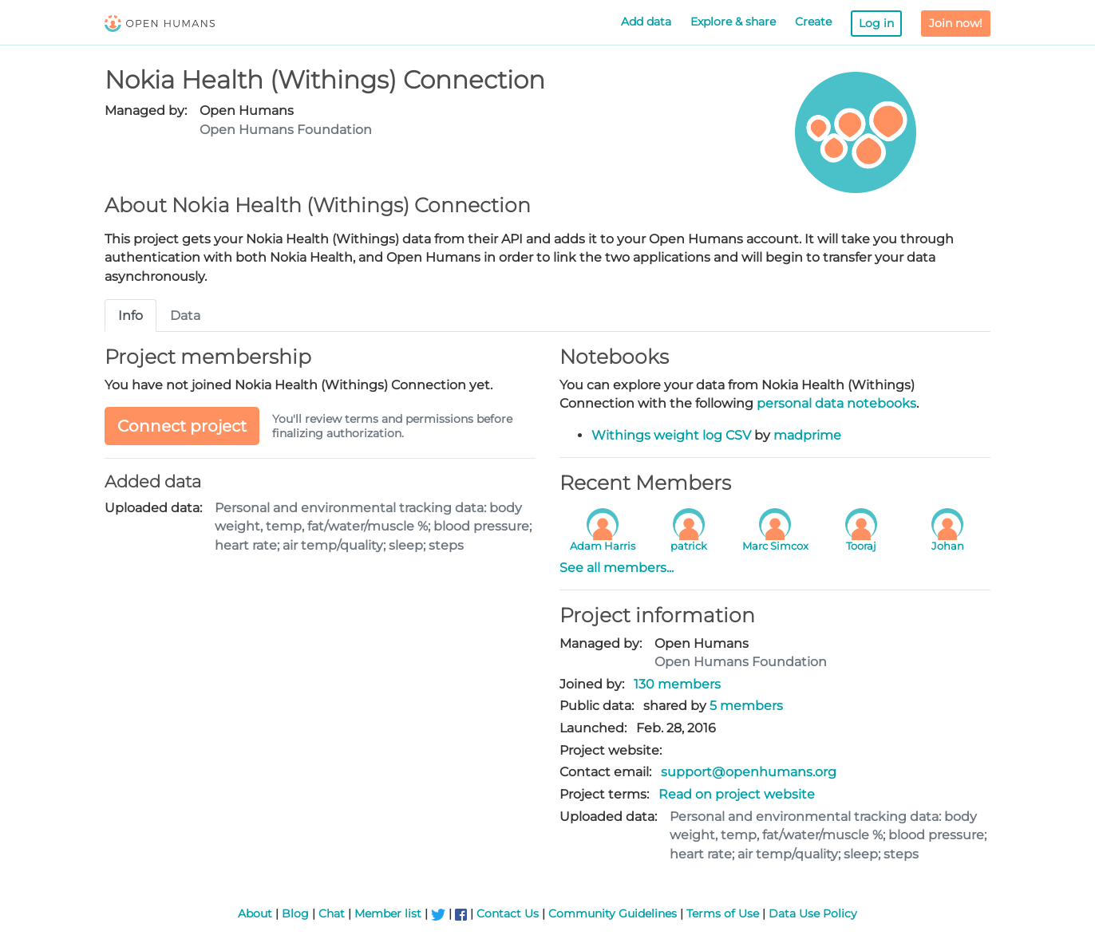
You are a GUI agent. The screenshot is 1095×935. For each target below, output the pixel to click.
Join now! (955, 23)
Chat (331, 913)
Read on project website (736, 794)
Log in (876, 23)
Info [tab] (130, 315)
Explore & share (733, 21)
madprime (807, 435)
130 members (677, 684)
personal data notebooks (836, 403)
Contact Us (507, 913)
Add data (646, 21)
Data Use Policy (813, 913)
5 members (746, 705)
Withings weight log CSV (671, 435)
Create (813, 21)
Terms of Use (722, 913)
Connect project (182, 426)
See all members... (616, 567)
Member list (387, 913)
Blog (295, 913)
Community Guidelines (612, 913)
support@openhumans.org (748, 771)
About (255, 913)
